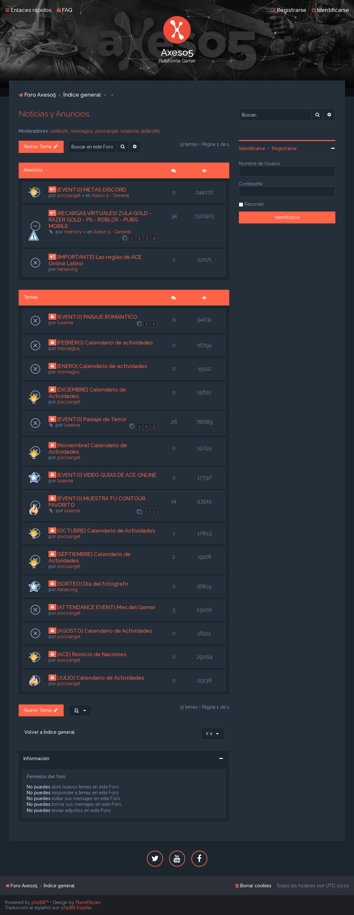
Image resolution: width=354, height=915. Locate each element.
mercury (73, 231)
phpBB (39, 902)
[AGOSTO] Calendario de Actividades (104, 630)
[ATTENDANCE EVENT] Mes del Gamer (106, 607)
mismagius (81, 131)
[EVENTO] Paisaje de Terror (92, 419)
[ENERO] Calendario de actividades (102, 366)
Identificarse (252, 148)
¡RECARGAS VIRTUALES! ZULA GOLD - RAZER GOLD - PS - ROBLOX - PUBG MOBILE (100, 219)
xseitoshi (59, 131)
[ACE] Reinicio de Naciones (91, 654)
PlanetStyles (88, 902)
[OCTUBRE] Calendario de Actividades (106, 530)
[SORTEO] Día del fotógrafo (92, 583)
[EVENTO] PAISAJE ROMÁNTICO (97, 317)
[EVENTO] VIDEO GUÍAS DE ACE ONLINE (107, 475)
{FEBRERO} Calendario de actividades (105, 342)
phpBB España (76, 907)
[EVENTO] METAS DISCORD (91, 189)
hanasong (67, 269)
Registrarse (284, 148)
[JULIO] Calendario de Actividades (100, 677)
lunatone (130, 131)
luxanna (65, 322)
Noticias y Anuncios (54, 113)
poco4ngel (106, 131)
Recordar (254, 204)
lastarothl (150, 131)
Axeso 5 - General (110, 195)
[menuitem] (64, 9)
